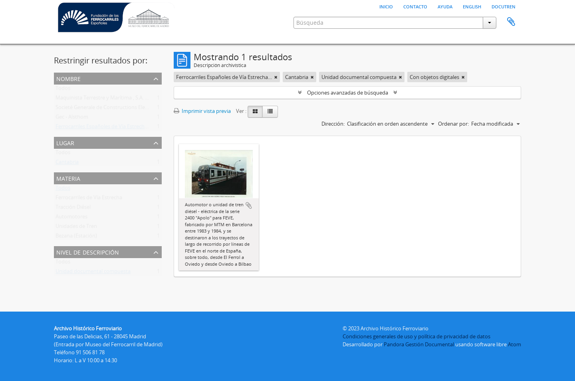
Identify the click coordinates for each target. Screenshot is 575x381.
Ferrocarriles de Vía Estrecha (89, 199)
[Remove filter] (276, 77)
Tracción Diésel (73, 208)
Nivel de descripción (87, 251)
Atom (514, 344)
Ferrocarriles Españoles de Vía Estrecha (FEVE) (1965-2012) (124, 128)
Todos (63, 89)
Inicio (386, 6)
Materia (68, 177)
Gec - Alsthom (72, 118)
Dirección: (333, 123)
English (472, 6)
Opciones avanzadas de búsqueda (347, 92)
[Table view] (270, 112)
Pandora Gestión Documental (419, 344)
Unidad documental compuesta (93, 272)
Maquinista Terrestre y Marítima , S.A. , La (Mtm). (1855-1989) (127, 99)
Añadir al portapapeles (249, 205)
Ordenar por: (453, 123)
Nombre (68, 78)
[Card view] (255, 112)
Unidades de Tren (76, 227)
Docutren (504, 6)
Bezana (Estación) (76, 237)
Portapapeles (511, 22)
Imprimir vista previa (202, 110)
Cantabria (67, 163)
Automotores (71, 218)
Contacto (415, 6)
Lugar (65, 142)
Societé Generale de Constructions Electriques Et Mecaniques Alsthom (138, 109)
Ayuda (445, 6)
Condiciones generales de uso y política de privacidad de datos (416, 336)
